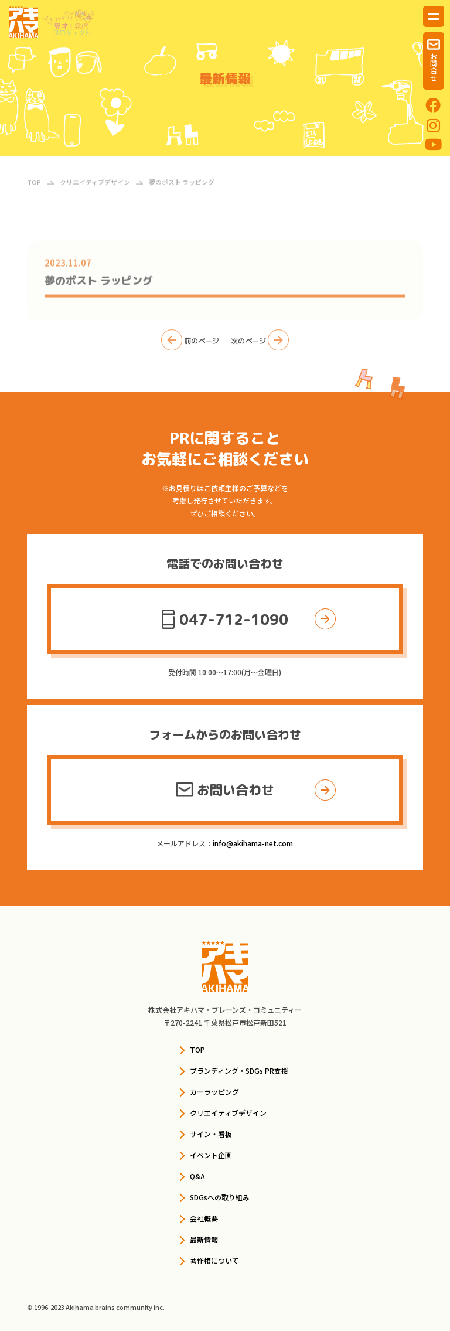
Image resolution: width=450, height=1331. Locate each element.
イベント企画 (211, 1155)
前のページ (190, 344)
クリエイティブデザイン (228, 1113)
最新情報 (204, 1239)
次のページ (260, 344)
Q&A (197, 1176)
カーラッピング (214, 1092)
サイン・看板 (211, 1134)
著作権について (214, 1260)
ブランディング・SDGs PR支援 (239, 1070)
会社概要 (204, 1218)
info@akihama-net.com (253, 843)
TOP (197, 1049)
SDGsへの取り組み (220, 1197)
